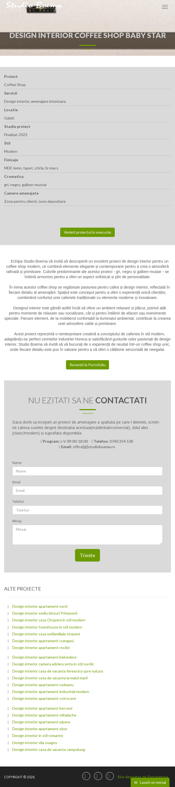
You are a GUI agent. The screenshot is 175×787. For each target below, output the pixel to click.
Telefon (18, 501)
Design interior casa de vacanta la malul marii (50, 678)
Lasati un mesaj (150, 782)
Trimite (87, 555)
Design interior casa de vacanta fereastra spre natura (57, 671)
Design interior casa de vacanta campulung (48, 749)
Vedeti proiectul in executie (87, 232)
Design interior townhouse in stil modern (47, 627)
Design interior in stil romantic (38, 735)
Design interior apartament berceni (42, 708)
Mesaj (16, 521)
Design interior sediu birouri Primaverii (44, 613)
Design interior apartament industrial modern (50, 691)
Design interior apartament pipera (41, 722)
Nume (17, 462)
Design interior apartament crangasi (43, 640)
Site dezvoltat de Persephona (142, 776)
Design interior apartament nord (39, 606)
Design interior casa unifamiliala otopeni (46, 634)
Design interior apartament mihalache (44, 715)
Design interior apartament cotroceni (44, 698)
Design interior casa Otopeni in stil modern (48, 620)
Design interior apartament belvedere (44, 657)
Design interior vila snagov (34, 742)
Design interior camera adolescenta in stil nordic (53, 664)
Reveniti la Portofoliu (87, 364)
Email (16, 482)
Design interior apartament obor (39, 728)
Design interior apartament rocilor (41, 647)
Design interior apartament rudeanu (43, 684)
